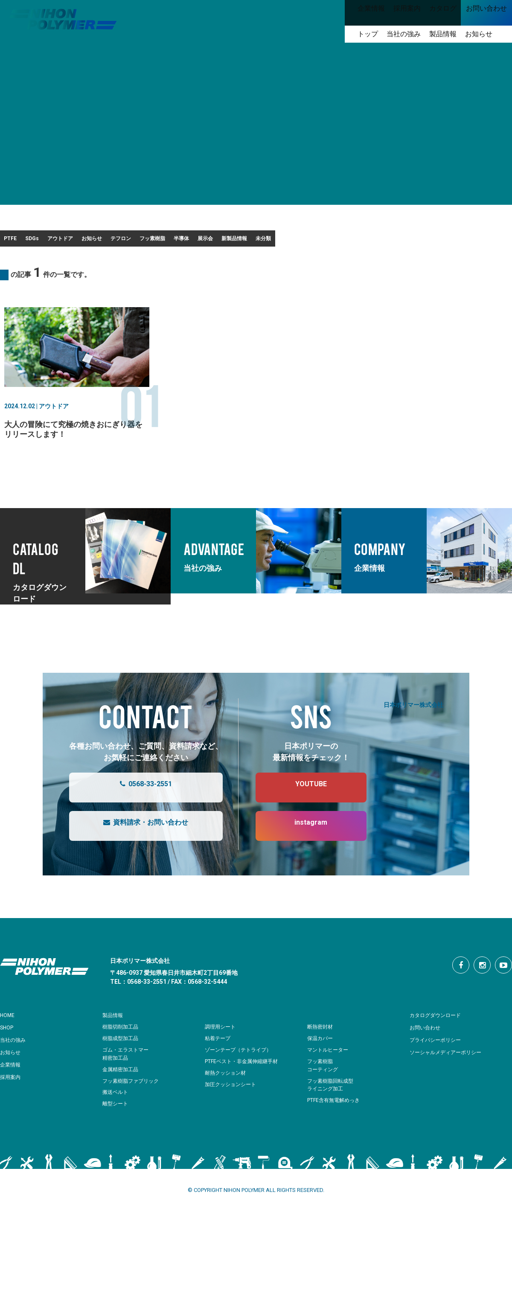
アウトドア (119, 241)
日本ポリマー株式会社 (413, 731)
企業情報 (12, 1091)
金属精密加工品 (121, 1096)
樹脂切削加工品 (121, 1054)
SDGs (66, 241)
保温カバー (321, 1065)
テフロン (229, 241)
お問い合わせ (427, 1054)
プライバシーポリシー (439, 1067)
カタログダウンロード (439, 1042)
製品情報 (114, 1042)
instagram (302, 853)
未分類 (22, 262)
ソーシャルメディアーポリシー (451, 1079)
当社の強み (15, 1067)
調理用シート (221, 1054)
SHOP (8, 1054)
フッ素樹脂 (286, 241)
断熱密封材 (321, 1054)
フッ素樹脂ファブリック (132, 1108)
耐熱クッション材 (227, 1100)
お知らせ (175, 241)
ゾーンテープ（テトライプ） (241, 1077)
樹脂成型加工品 (121, 1065)
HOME (8, 1042)
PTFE (20, 241)
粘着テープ (219, 1065)
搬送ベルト (116, 1119)
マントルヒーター (329, 1077)
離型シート (116, 1131)
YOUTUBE (302, 815)
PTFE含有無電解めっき (335, 1127)
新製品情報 (441, 241)
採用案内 (12, 1104)
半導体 (340, 241)
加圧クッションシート (232, 1111)
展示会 (387, 241)
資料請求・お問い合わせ (137, 853)
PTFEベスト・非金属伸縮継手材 (244, 1088)
